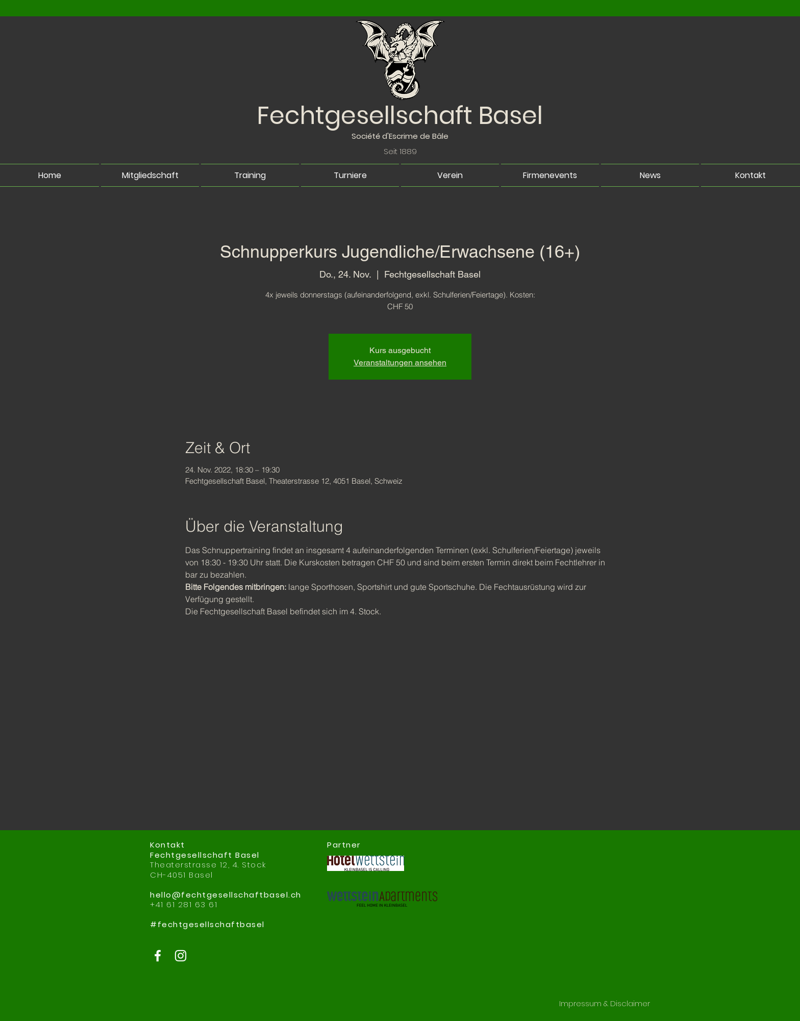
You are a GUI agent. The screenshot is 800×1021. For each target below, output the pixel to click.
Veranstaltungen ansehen (400, 362)
